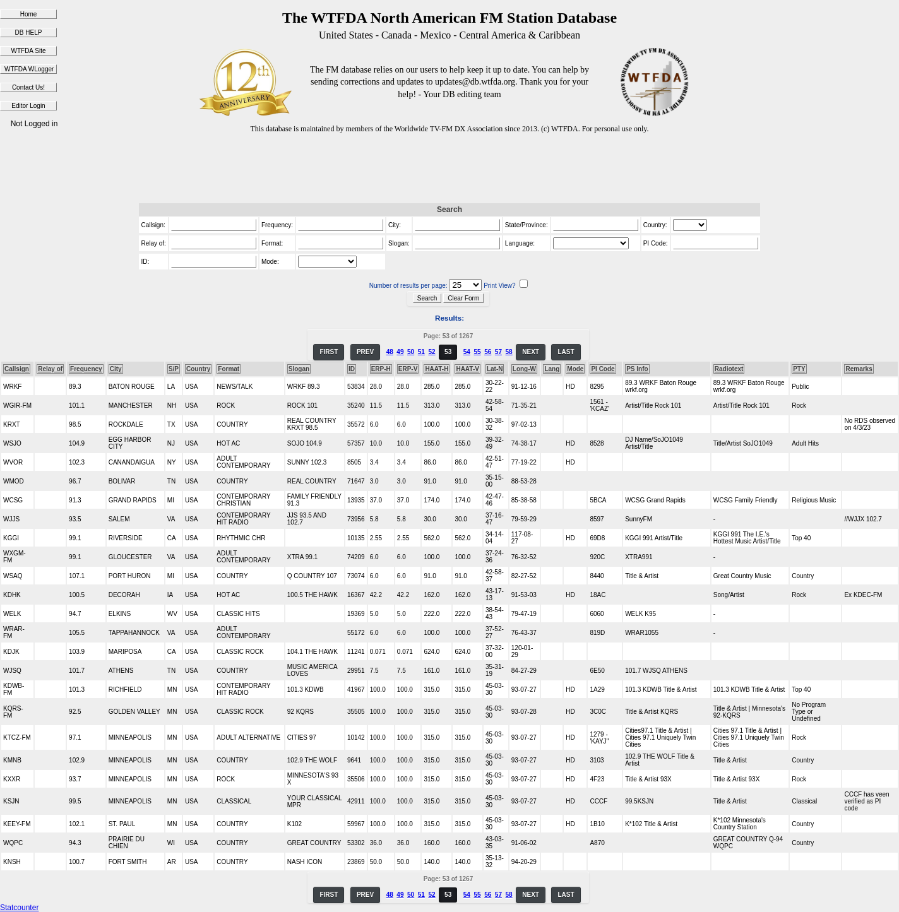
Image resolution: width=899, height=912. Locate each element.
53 (447, 351)
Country (198, 368)
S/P (174, 368)
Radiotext (729, 368)
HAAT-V (467, 368)
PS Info (637, 368)
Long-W (524, 368)
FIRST (328, 351)
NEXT (530, 351)
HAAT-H (436, 368)
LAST (565, 351)
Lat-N (495, 368)
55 (476, 351)
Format (228, 368)
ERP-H (381, 368)
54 (466, 351)
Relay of (50, 368)
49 (399, 351)
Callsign (16, 368)
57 (498, 351)
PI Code (602, 368)
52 (431, 351)
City (116, 368)
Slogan (299, 368)
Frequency (86, 368)
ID (351, 368)
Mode (575, 368)
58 (509, 351)
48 (389, 351)
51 (421, 351)
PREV (365, 351)
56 (487, 351)
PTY (799, 368)
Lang (551, 368)
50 (410, 351)
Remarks (858, 368)
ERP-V (408, 368)
